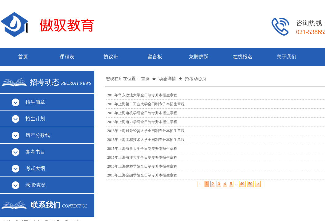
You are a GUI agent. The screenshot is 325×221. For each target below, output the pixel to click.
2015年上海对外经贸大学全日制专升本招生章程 (146, 131)
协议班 (111, 56)
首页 (23, 56)
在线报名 (243, 56)
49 (242, 184)
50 (250, 184)
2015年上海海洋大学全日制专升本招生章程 (142, 157)
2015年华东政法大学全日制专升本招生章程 (142, 95)
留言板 (154, 56)
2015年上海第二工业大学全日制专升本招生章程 (146, 104)
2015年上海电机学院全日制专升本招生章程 (142, 113)
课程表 (67, 56)
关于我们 (286, 56)
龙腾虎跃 (199, 56)
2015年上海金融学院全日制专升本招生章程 (142, 175)
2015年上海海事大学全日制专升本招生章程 (142, 148)
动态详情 (167, 78)
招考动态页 (195, 78)
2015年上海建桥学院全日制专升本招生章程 (142, 166)
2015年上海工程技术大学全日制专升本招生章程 (146, 140)
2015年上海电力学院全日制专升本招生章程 (142, 122)
